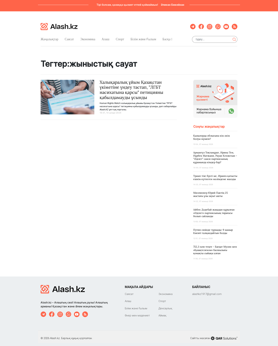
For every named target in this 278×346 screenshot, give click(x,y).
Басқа (167, 38)
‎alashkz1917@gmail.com (207, 291)
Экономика (87, 38)
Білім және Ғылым (143, 38)
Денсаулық (165, 305)
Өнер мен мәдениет (137, 312)
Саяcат (69, 38)
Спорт (120, 38)
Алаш (105, 38)
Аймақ (162, 312)
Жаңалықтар (49, 38)
